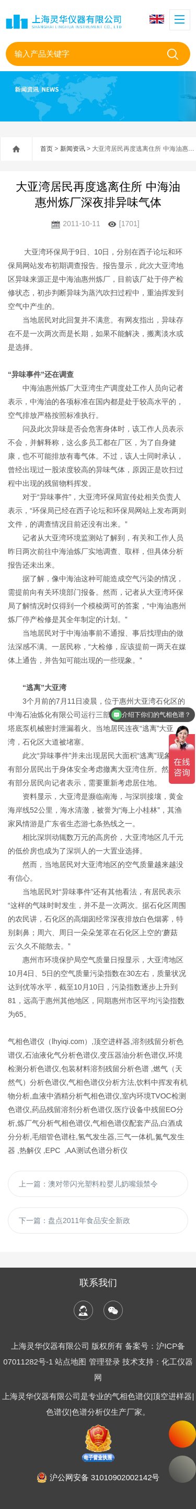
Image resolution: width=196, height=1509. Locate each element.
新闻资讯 (72, 148)
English (156, 19)
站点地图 (70, 1361)
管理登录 (104, 1361)
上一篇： (88, 1184)
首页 (46, 148)
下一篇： (74, 1220)
